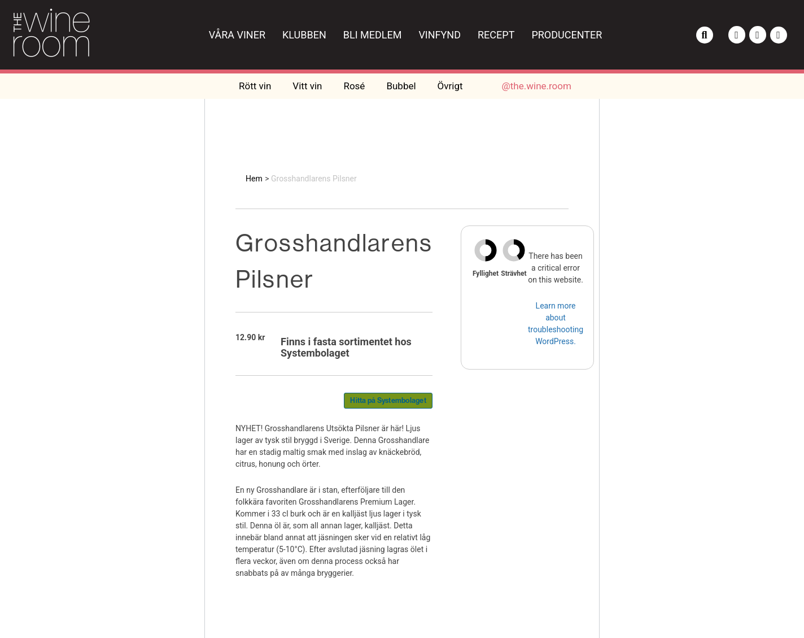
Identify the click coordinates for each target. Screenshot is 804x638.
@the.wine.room (536, 86)
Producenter (566, 35)
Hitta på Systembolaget (388, 400)
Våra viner (237, 35)
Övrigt (450, 86)
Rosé (354, 86)
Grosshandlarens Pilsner (314, 178)
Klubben (304, 35)
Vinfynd (439, 35)
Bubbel (401, 86)
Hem (254, 178)
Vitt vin (307, 86)
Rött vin (255, 86)
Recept (496, 35)
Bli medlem (372, 35)
